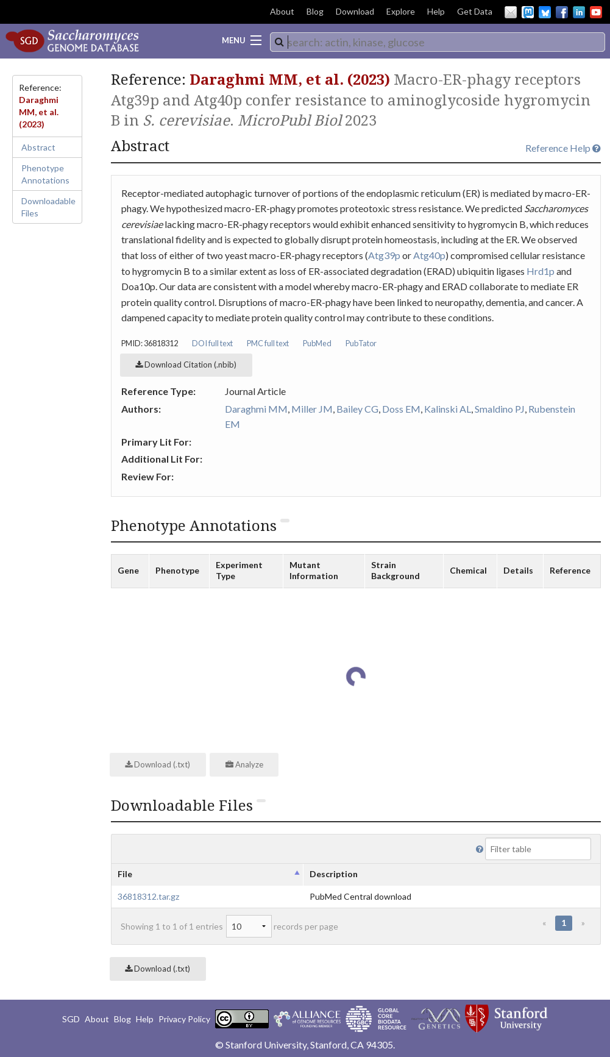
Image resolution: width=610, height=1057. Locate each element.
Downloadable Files (48, 207)
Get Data (474, 11)
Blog (315, 11)
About (282, 11)
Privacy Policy (184, 1019)
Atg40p (429, 255)
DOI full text (212, 343)
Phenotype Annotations (45, 174)
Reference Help (563, 148)
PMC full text (268, 343)
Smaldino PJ (500, 409)
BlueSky (545, 12)
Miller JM (312, 409)
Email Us (511, 12)
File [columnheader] (125, 874)
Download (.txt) (157, 764)
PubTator (361, 343)
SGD (71, 1019)
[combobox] (437, 42)
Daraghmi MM (256, 409)
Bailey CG (357, 409)
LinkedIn (579, 12)
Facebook (562, 12)
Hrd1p (541, 271)
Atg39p (384, 255)
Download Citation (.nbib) (185, 364)
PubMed (317, 343)
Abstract (38, 147)
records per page (282, 926)
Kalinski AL (447, 409)
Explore (400, 11)
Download (355, 11)
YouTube (596, 12)
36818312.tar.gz (148, 896)
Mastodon (528, 12)
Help (436, 11)
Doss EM (401, 409)
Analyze (244, 764)
